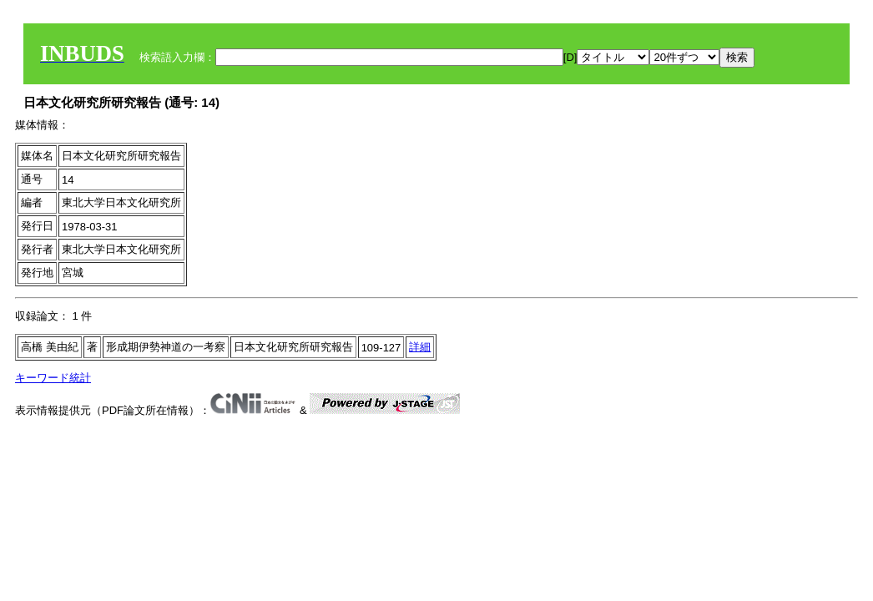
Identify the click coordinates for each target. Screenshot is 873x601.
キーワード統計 (53, 377)
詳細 (420, 347)
